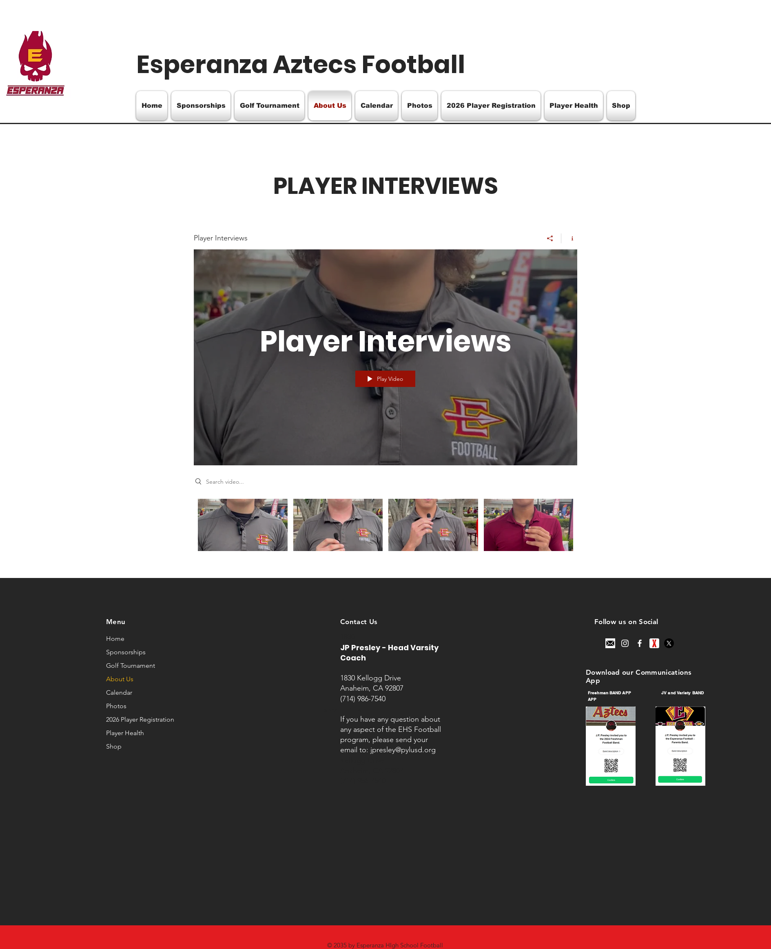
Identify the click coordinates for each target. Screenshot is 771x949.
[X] (669, 643)
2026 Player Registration (140, 719)
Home (115, 638)
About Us (119, 679)
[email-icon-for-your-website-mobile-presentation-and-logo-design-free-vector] (610, 643)
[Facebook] (640, 643)
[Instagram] (625, 643)
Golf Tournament (130, 665)
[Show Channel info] (569, 238)
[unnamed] (654, 643)
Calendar (119, 692)
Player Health (125, 733)
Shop (114, 746)
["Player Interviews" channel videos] (385, 530)
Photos (116, 706)
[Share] (550, 238)
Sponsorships (126, 652)
